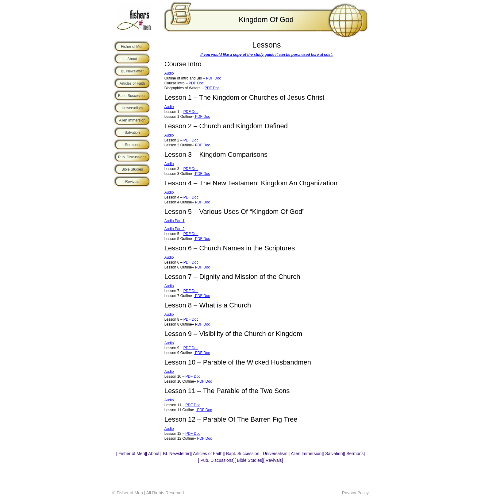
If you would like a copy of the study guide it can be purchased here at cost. (266, 54)
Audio (169, 73)
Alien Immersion (132, 120)
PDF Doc (213, 78)
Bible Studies (132, 169)
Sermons (132, 145)
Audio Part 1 (174, 221)
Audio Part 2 (174, 229)
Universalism (132, 108)
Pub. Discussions (132, 157)
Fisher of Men (132, 46)
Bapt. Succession (132, 96)
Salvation (132, 132)
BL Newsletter (132, 71)
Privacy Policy (355, 492)
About (132, 59)
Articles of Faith (132, 83)
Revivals (132, 182)
